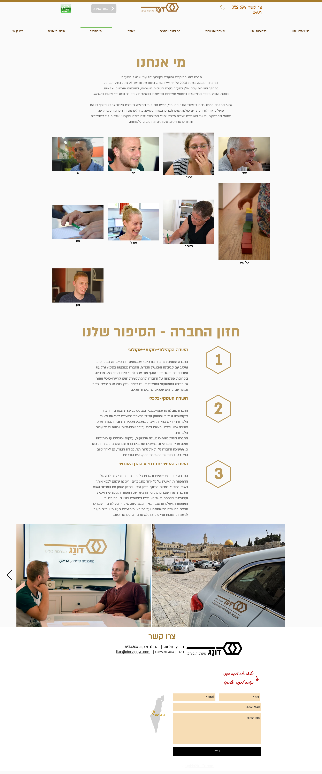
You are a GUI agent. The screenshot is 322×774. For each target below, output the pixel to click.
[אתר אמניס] (103, 8)
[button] (17, 29)
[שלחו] (217, 751)
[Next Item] (9, 575)
